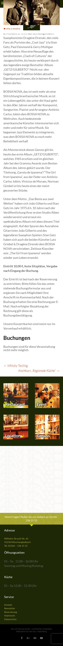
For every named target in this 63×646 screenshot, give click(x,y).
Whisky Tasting (15, 365)
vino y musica (13, 28)
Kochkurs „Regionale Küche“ (39, 370)
